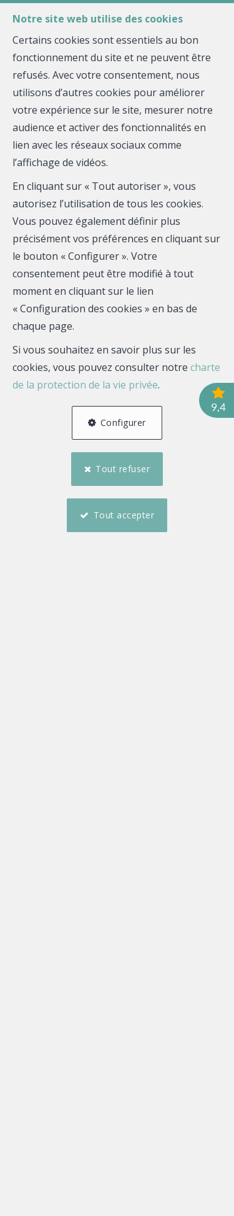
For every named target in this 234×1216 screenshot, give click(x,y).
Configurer (123, 422)
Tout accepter (124, 515)
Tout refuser (122, 469)
